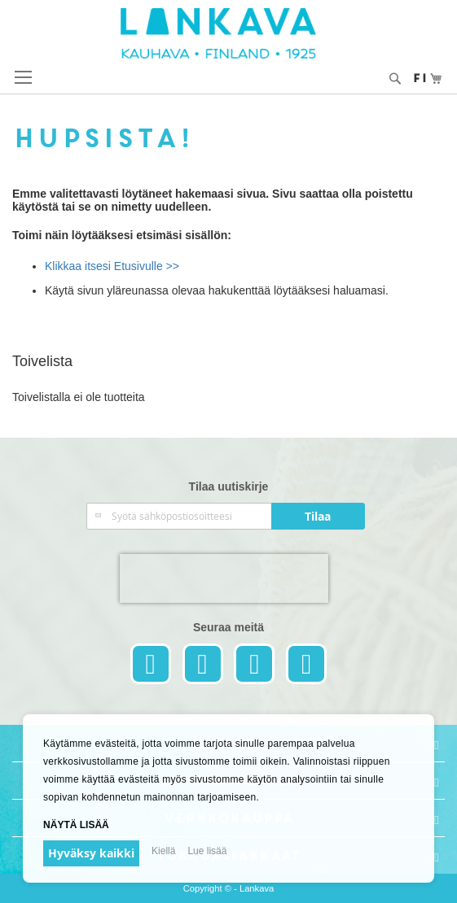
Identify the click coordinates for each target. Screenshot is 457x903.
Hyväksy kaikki (91, 853)
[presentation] (224, 578)
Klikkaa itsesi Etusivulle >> (112, 266)
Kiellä (163, 851)
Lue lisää (206, 851)
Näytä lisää (76, 825)
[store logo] (229, 33)
